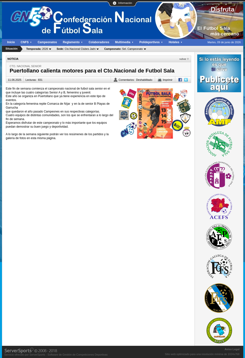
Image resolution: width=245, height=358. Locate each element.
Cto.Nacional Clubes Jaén (76, 48)
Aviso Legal (232, 349)
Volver (182, 58)
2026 (37, 48)
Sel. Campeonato (123, 48)
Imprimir (168, 79)
